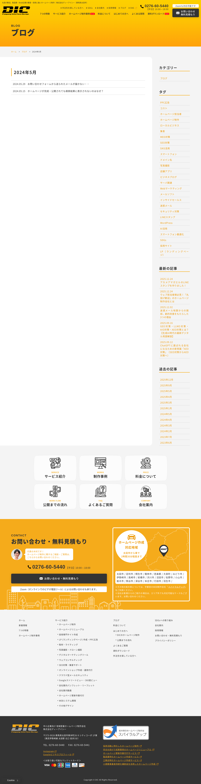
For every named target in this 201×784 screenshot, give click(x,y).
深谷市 (139, 581)
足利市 (129, 573)
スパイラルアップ (176, 586)
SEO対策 (165, 142)
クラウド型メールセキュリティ (73, 675)
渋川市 (150, 577)
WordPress (166, 222)
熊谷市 (129, 581)
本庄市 (148, 581)
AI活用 (163, 228)
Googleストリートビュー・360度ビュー (78, 680)
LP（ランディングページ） (174, 253)
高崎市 (132, 577)
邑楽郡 (157, 573)
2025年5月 (166, 391)
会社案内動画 (65, 690)
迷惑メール (166, 205)
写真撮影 (165, 165)
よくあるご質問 (120, 645)
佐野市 (169, 577)
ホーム (22, 620)
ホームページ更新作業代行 (71, 695)
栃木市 (120, 581)
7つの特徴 (45, 13)
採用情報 (112, 7)
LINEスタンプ (167, 217)
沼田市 (160, 577)
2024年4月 (166, 419)
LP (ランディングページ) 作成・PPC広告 (78, 639)
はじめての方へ (121, 13)
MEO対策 (165, 136)
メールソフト (167, 194)
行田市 (157, 581)
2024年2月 (166, 431)
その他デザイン (66, 705)
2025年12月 (166, 379)
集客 (162, 131)
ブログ (123, 7)
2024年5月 (166, 414)
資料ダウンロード (158, 13)
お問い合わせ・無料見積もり (168, 635)
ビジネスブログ (168, 177)
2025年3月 (166, 402)
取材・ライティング (68, 644)
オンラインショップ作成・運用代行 (76, 670)
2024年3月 (166, 425)
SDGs (89, 7)
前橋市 (141, 577)
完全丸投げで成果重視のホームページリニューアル (127, 749)
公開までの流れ (124, 640)
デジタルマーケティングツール (73, 654)
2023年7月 (166, 437)
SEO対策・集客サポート (70, 665)
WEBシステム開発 (67, 700)
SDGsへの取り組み (164, 620)
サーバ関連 (166, 182)
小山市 (178, 577)
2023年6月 (166, 442)
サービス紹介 (59, 13)
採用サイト (166, 245)
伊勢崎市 (121, 577)
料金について (104, 13)
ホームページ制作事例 (82, 13)
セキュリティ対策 (169, 211)
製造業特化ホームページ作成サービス (121, 756)
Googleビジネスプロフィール (57, 754)
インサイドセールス (171, 200)
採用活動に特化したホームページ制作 (121, 745)
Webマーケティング (171, 188)
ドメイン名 (166, 159)
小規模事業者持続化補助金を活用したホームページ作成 (129, 763)
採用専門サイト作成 (68, 634)
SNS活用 (165, 148)
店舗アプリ (166, 171)
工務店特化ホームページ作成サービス (121, 760)
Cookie (11, 780)
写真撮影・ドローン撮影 (70, 649)
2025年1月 (166, 408)
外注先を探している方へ (72, 7)
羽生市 (167, 581)
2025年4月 (166, 396)
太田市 (120, 573)
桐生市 (139, 573)
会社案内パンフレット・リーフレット (77, 685)
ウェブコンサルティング (70, 660)
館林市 (148, 573)
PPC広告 (165, 102)
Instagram (48, 751)
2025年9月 (166, 385)
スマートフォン (168, 154)
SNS (132, 7)
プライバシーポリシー (165, 640)
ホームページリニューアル (71, 629)
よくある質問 (138, 13)
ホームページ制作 (169, 119)
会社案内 (100, 7)
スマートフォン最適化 (172, 234)
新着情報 (23, 625)
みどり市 (177, 573)
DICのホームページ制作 (128, 634)
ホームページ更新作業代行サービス (120, 753)
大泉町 (167, 573)
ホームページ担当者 (171, 114)
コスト (163, 108)
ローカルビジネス (169, 125)
